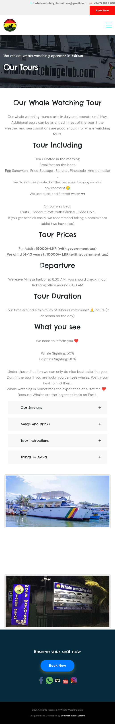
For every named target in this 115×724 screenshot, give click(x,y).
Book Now (102, 10)
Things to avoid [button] (34, 457)
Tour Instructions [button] (35, 441)
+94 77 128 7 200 (102, 3)
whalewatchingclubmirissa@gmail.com (58, 3)
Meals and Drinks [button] (35, 424)
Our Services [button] (31, 408)
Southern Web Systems (73, 715)
